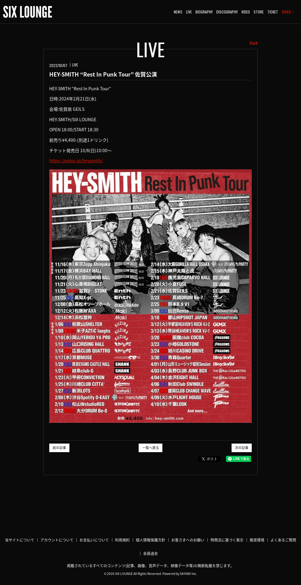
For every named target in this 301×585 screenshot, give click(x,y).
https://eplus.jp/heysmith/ (76, 160)
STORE (259, 11)
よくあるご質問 (283, 540)
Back (254, 43)
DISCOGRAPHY (227, 11)
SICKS (288, 11)
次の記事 (241, 447)
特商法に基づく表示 (226, 540)
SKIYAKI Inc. (188, 573)
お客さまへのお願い (187, 540)
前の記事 (59, 447)
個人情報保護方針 (150, 540)
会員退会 (150, 553)
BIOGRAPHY (204, 11)
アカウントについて (56, 540)
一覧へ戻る (150, 447)
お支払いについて (94, 540)
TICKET (272, 11)
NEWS (178, 11)
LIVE (189, 11)
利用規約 (122, 540)
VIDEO (245, 11)
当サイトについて (19, 540)
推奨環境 (257, 540)
